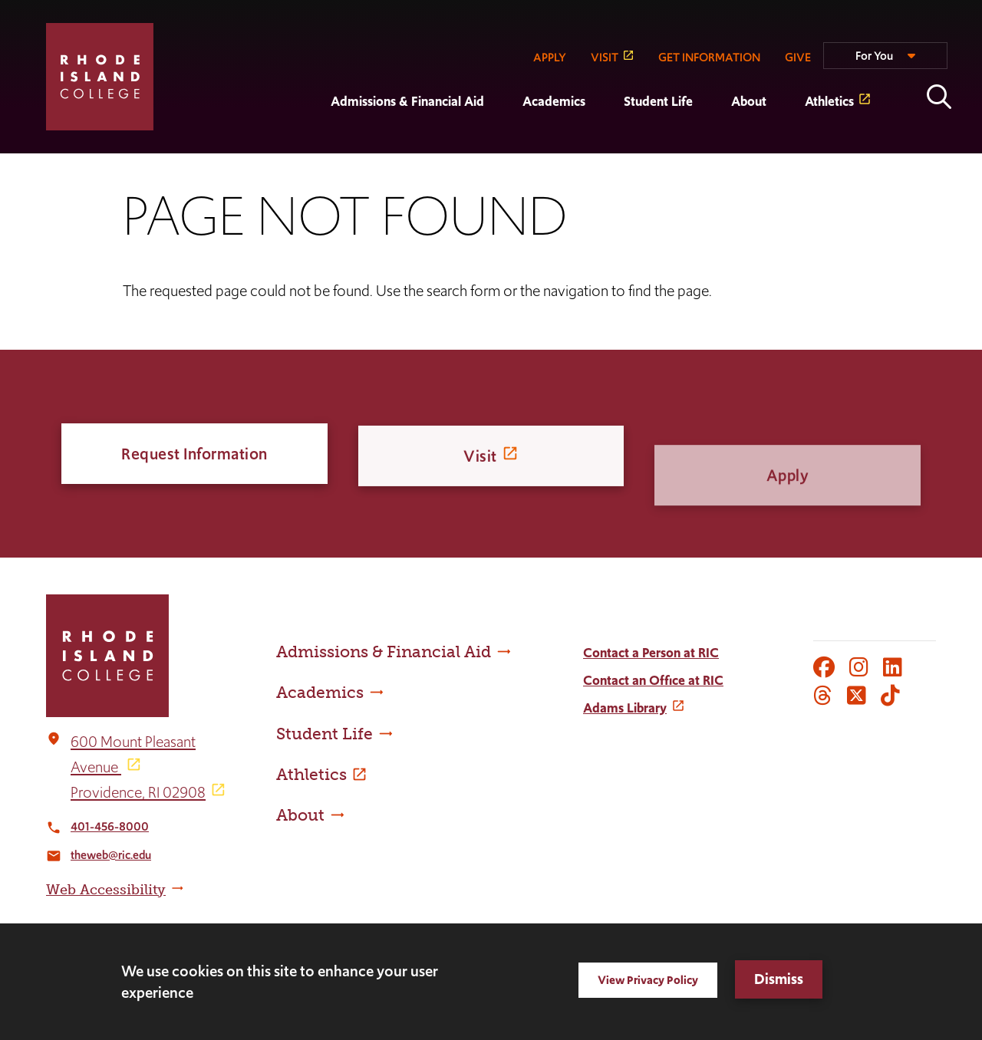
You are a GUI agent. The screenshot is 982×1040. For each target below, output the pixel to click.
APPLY (549, 57)
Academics (553, 101)
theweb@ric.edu (111, 855)
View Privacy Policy (648, 980)
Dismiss (778, 979)
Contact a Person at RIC (651, 652)
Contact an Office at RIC (653, 680)
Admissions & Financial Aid (407, 101)
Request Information (194, 457)
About (748, 101)
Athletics (829, 101)
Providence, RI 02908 (138, 792)
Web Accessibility (106, 889)
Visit (480, 473)
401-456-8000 (110, 826)
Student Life (658, 101)
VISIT (604, 57)
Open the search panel (939, 96)
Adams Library (625, 708)
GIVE (798, 57)
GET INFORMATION (709, 57)
